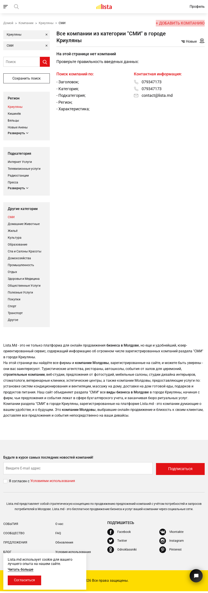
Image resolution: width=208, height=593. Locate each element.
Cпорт (12, 306)
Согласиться (24, 580)
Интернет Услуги (20, 162)
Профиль (197, 6)
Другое (13, 320)
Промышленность (21, 265)
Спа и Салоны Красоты (24, 251)
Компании (26, 23)
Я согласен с (19, 483)
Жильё (12, 231)
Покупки (14, 299)
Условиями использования (52, 483)
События (10, 525)
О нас (59, 525)
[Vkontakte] (171, 533)
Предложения (15, 544)
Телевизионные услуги (24, 169)
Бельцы (13, 120)
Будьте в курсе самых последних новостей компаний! (48, 460)
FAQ (58, 535)
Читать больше (20, 569)
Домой (8, 23)
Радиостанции (18, 175)
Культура (14, 238)
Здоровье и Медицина (24, 279)
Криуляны (46, 23)
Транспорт (15, 313)
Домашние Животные (24, 224)
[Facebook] (119, 533)
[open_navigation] (6, 6)
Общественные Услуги (24, 286)
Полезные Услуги (20, 292)
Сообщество (14, 535)
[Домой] (104, 6)
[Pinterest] (170, 551)
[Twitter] (117, 542)
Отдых (12, 272)
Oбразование (17, 244)
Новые (189, 41)
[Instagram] (171, 542)
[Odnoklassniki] (122, 551)
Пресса (13, 182)
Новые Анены (18, 127)
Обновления (64, 544)
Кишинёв (14, 113)
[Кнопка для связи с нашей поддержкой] (195, 575)
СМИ (11, 217)
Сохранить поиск (26, 78)
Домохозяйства (19, 258)
